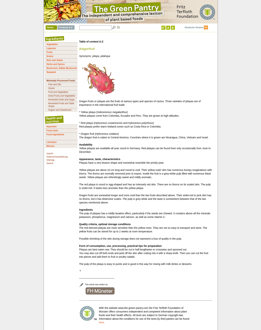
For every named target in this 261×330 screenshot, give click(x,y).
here (101, 322)
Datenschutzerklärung (57, 157)
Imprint (50, 153)
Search (50, 163)
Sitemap (51, 160)
